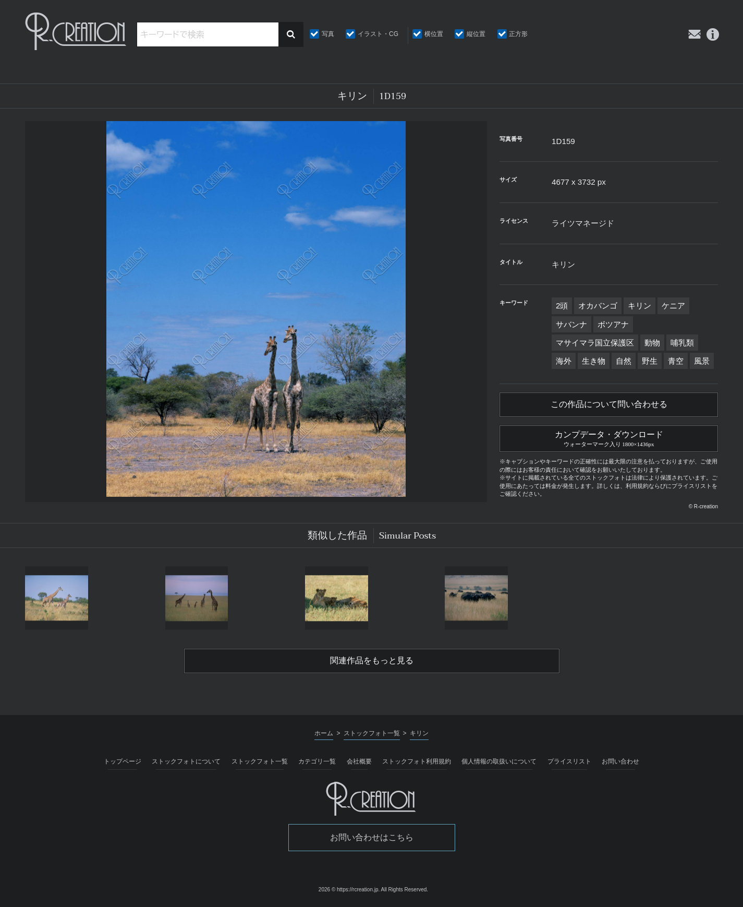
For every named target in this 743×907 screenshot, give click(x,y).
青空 (676, 360)
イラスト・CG (378, 34)
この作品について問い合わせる (609, 404)
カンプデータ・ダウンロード (609, 437)
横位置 (433, 34)
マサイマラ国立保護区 (595, 342)
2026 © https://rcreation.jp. (349, 889)
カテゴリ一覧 (317, 761)
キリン (639, 305)
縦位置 (476, 34)
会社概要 (359, 761)
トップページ (122, 761)
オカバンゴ (597, 305)
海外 (563, 360)
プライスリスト (569, 761)
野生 (649, 360)
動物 (652, 342)
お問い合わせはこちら (371, 837)
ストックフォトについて (186, 761)
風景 (702, 360)
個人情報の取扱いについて (499, 761)
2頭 (562, 305)
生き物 (593, 360)
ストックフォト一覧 (260, 761)
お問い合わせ (620, 761)
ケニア (673, 305)
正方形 (518, 34)
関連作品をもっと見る (371, 660)
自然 (623, 360)
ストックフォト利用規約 (416, 761)
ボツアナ (613, 324)
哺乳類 (682, 342)
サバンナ (571, 324)
